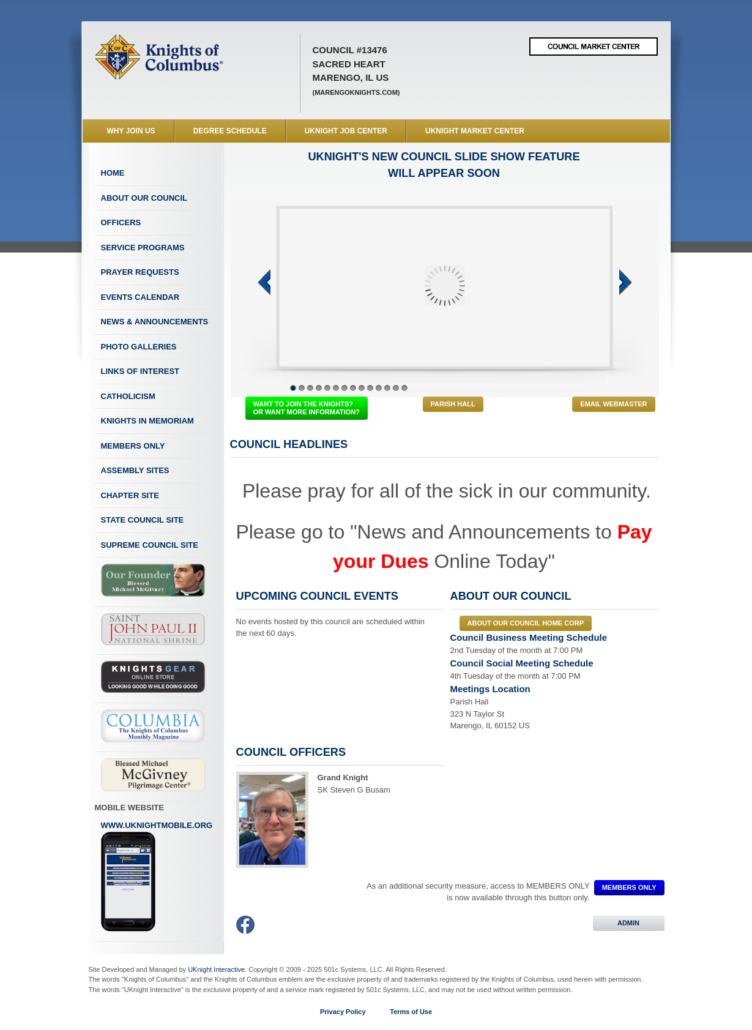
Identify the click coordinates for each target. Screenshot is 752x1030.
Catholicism (128, 396)
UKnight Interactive (216, 969)
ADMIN (629, 923)
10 (370, 388)
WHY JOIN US (131, 131)
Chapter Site (130, 495)
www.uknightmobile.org (157, 876)
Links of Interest (140, 371)
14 (404, 388)
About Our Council (144, 198)
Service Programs (143, 247)
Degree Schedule (230, 131)
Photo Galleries (139, 346)
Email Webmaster (613, 404)
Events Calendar (140, 297)
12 (387, 388)
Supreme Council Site (149, 545)
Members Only (133, 445)
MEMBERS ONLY (629, 887)
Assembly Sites (135, 470)
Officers (121, 222)
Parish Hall (453, 404)
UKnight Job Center (346, 131)
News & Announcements (155, 321)
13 (396, 388)
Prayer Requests (140, 272)
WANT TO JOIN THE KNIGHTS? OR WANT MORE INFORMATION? (306, 408)
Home (113, 172)
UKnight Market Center (474, 131)
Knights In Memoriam (147, 420)
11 (378, 388)
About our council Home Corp (525, 623)
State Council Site (142, 519)
